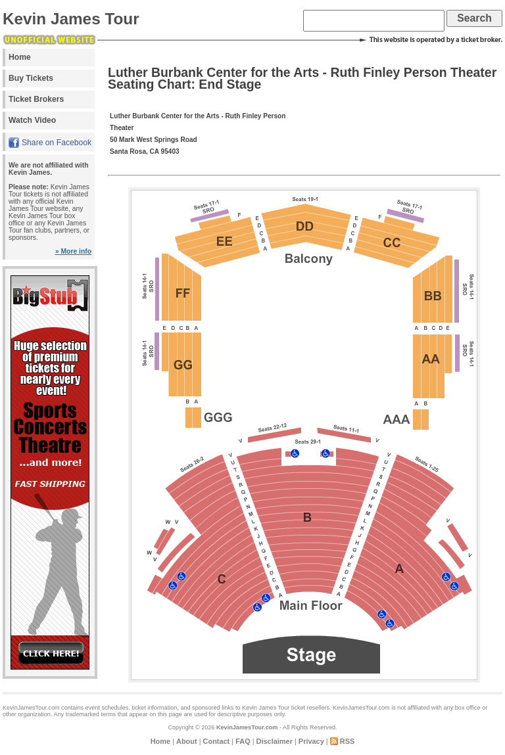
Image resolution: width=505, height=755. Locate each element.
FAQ (242, 741)
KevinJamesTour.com (247, 727)
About (186, 741)
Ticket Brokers (36, 99)
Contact (216, 741)
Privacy (311, 741)
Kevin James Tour (71, 19)
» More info (73, 251)
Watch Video (32, 120)
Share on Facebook (56, 142)
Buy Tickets (31, 78)
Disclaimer (274, 741)
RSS (347, 741)
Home (20, 57)
